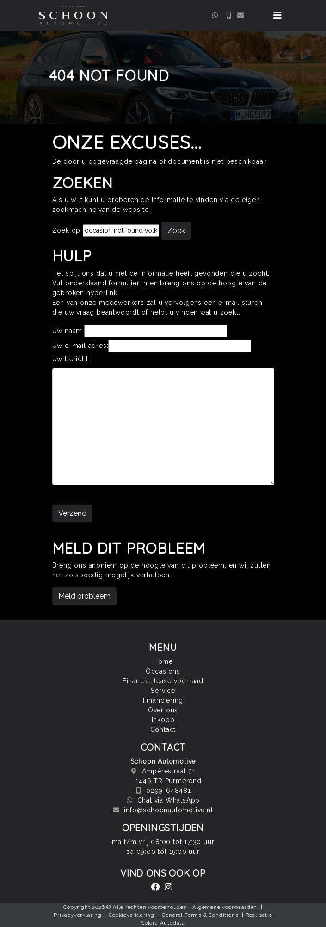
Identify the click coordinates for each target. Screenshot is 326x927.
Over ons (163, 710)
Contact (163, 729)
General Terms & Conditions (200, 915)
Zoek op (67, 230)
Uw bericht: (71, 359)
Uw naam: (68, 330)
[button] (277, 15)
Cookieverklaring (131, 915)
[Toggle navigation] (277, 15)
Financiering (163, 700)
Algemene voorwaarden (224, 907)
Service (163, 690)
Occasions (163, 671)
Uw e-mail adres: (80, 345)
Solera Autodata (163, 923)
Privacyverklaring (78, 915)
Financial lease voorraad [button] (163, 681)
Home (163, 661)
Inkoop (163, 719)
